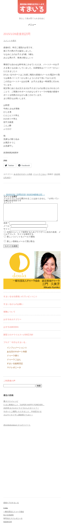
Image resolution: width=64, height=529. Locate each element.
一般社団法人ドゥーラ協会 (13, 515)
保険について (9, 315)
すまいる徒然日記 (15, 367)
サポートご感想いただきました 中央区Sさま (22, 415)
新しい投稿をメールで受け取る (21, 245)
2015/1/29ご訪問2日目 (14, 194)
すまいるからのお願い (13, 307)
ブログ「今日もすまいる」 (15, 346)
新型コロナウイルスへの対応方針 (18, 338)
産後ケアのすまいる (11, 506)
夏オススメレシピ (10, 405)
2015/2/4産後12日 (35, 194)
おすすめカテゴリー (12, 323)
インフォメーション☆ (17, 351)
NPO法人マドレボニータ (12, 522)
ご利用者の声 (9, 384)
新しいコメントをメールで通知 (21, 240)
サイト (6, 232)
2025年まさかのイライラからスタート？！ (21, 411)
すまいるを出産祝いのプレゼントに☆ (20, 300)
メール (7, 229)
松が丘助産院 (8, 518)
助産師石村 (7, 525)
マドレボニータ (14, 371)
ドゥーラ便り (13, 359)
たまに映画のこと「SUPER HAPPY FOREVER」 (24, 408)
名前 (6, 226)
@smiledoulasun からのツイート (17, 428)
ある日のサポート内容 (23, 174)
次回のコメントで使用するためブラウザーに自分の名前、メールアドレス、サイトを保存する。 (32, 236)
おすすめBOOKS (10, 330)
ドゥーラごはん (39, 174)
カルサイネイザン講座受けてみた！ (18, 418)
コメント (8, 202)
